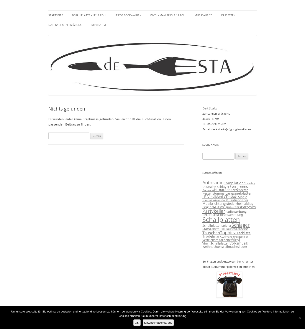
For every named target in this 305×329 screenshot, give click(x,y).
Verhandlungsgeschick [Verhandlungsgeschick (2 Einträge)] (235, 236)
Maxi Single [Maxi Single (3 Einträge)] (238, 197)
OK (137, 322)
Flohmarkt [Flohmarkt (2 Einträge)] (208, 190)
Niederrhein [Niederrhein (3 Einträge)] (235, 204)
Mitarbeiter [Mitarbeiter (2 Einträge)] (208, 200)
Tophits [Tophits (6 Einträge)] (227, 233)
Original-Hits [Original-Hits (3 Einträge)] (211, 207)
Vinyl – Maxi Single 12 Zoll (168, 15)
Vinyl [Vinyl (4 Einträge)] (236, 239)
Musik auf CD (204, 15)
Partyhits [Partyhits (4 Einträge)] (248, 207)
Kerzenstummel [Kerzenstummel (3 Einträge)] (213, 193)
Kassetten (228, 15)
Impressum (98, 25)
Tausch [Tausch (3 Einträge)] (230, 229)
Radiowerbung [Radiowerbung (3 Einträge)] (236, 212)
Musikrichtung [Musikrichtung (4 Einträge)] (214, 203)
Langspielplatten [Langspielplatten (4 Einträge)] (239, 193)
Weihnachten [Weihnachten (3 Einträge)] (212, 247)
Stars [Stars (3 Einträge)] (206, 229)
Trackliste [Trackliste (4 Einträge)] (243, 233)
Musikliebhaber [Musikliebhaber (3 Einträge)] (237, 200)
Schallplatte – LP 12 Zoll (89, 15)
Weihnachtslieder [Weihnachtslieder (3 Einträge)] (234, 247)
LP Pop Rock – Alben (128, 15)
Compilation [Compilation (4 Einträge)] (234, 183)
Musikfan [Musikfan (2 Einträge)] (220, 200)
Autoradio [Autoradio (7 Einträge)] (213, 183)
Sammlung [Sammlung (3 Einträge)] (235, 215)
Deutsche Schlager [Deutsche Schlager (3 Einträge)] (216, 187)
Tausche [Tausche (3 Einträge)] (242, 229)
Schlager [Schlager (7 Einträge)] (240, 225)
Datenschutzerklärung (65, 25)
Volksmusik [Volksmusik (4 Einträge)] (239, 243)
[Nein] (299, 318)
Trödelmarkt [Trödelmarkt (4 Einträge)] (212, 236)
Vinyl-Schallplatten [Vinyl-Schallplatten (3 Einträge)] (216, 243)
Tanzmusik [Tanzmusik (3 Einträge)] (217, 229)
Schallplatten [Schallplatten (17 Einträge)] (221, 219)
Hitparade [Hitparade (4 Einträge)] (222, 189)
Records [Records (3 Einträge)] (208, 215)
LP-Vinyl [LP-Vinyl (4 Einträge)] (208, 196)
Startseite (55, 15)
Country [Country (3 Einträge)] (249, 183)
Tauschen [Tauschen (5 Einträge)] (211, 232)
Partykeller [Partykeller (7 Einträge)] (213, 211)
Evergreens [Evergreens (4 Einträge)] (239, 186)
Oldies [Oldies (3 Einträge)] (248, 204)
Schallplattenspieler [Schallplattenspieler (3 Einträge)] (216, 226)
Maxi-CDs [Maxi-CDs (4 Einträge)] (222, 196)
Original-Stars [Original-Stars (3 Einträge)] (231, 207)
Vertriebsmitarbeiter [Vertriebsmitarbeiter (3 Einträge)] (217, 240)
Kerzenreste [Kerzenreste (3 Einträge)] (239, 190)
